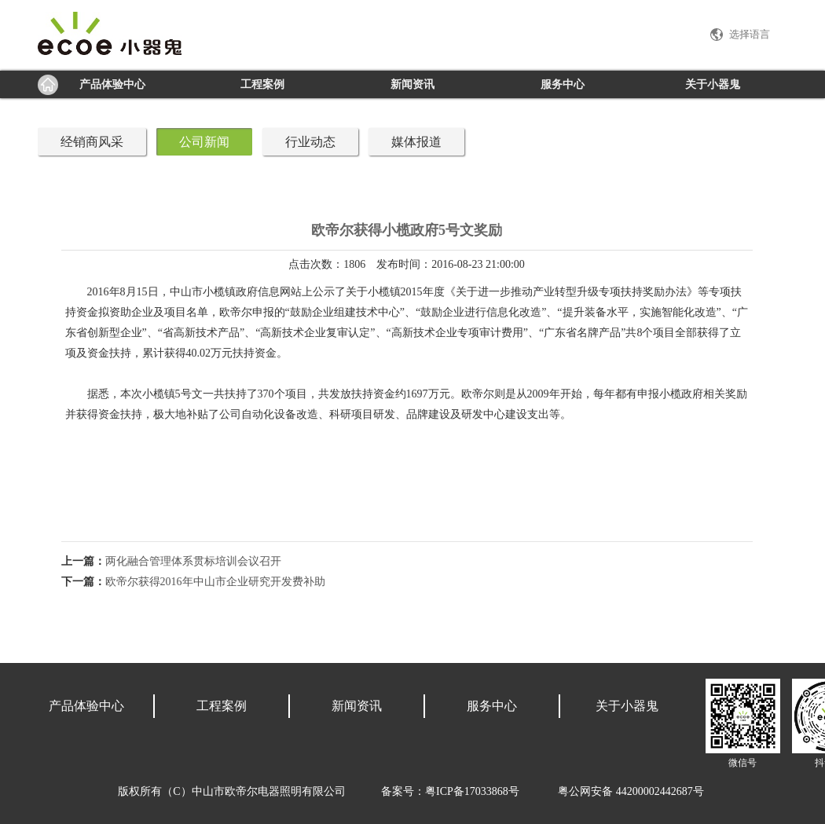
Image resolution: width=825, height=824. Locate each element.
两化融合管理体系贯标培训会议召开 (193, 561)
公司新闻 (204, 141)
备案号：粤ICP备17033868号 (450, 791)
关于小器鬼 (712, 84)
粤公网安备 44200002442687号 (631, 791)
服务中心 (563, 84)
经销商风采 (91, 141)
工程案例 (262, 84)
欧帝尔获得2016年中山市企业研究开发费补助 (215, 582)
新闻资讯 (412, 84)
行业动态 (310, 141)
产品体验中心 (112, 84)
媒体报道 (416, 141)
